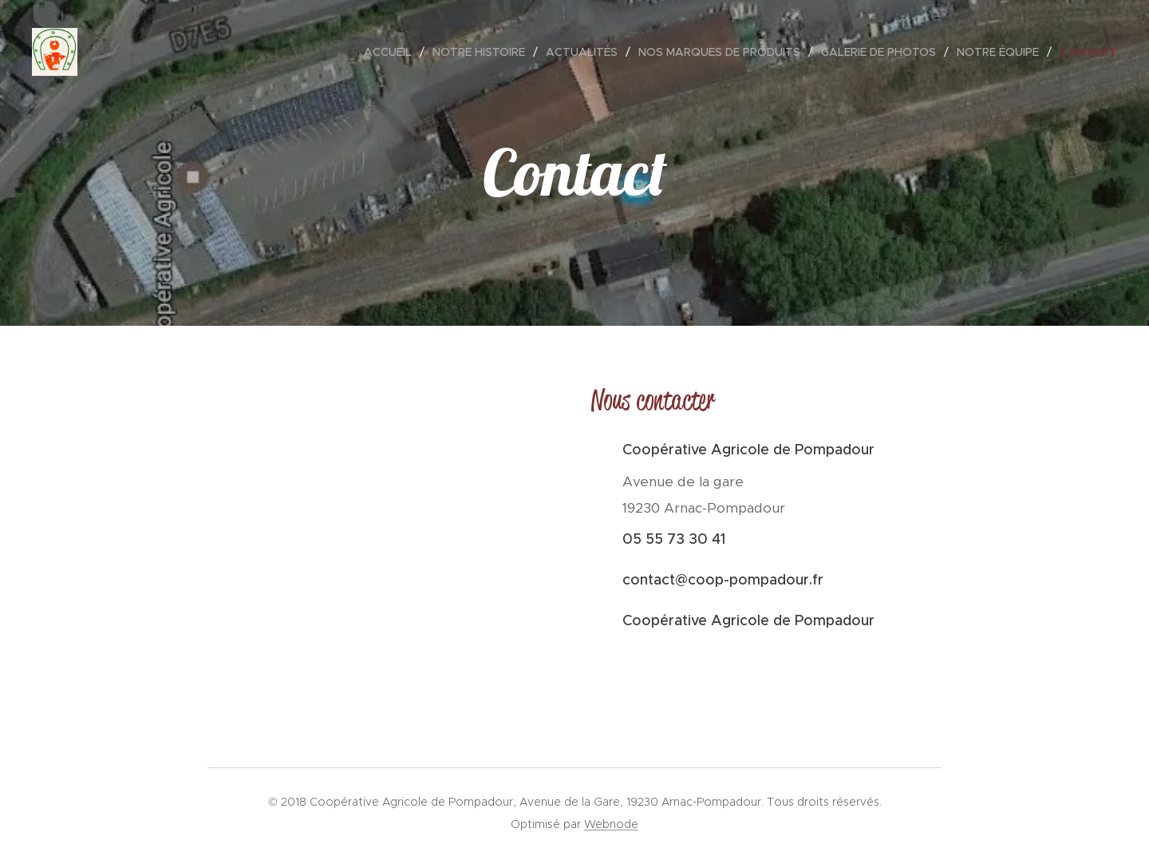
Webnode (611, 824)
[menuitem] (392, 52)
